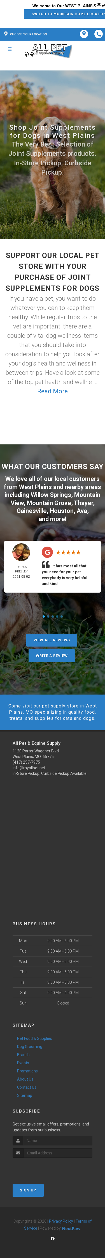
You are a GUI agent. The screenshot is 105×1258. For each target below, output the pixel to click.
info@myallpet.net (29, 768)
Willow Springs (51, 494)
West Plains (35, 486)
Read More (52, 391)
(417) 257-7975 (26, 762)
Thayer (83, 502)
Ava (82, 510)
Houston (62, 510)
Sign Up (28, 1190)
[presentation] (42, 1168)
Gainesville (32, 510)
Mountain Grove (49, 502)
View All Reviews (52, 640)
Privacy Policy (61, 1221)
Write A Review (52, 656)
